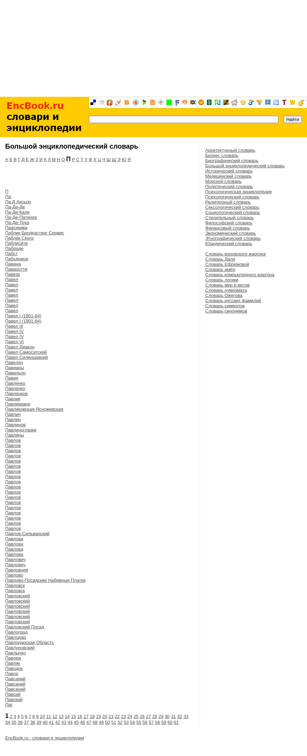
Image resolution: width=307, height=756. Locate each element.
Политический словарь (229, 186)
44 (70, 722)
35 (13, 722)
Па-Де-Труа (17, 222)
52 (120, 722)
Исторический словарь (228, 171)
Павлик (12, 398)
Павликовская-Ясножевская (34, 409)
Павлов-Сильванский (27, 533)
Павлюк (13, 658)
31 (173, 716)
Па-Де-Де (15, 206)
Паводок (14, 668)
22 (117, 716)
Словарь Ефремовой (227, 264)
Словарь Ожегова (223, 295)
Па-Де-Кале (17, 212)
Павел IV (14, 331)
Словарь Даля (220, 259)
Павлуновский (19, 647)
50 (107, 722)
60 (169, 722)
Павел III (14, 326)
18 (92, 716)
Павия (11, 378)
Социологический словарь (232, 212)
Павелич (14, 362)
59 (163, 722)
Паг (8, 704)
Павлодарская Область (29, 642)
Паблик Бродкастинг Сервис (34, 232)
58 (157, 722)
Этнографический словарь (233, 238)
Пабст (11, 253)
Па (8, 196)
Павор (11, 673)
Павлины (14, 435)
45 (76, 722)
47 (88, 722)
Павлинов (15, 424)
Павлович (15, 559)
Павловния (16, 569)
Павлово (14, 575)
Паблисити (16, 243)
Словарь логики (221, 279)
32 (179, 716)
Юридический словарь (228, 243)
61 (176, 722)
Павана (13, 264)
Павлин (13, 414)
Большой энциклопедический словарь (245, 165)
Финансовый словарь (227, 228)
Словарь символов (225, 305)
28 (154, 716)
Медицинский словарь (228, 176)
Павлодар (15, 637)
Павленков (16, 393)
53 (126, 722)
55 (138, 722)
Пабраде (14, 248)
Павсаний (15, 678)
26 (142, 716)
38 (32, 722)
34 (7, 722)
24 (129, 716)
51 (113, 722)
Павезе (12, 274)
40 (45, 722)
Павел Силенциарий (26, 357)
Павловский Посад (24, 626)
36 (20, 722)
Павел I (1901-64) (23, 315)
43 (63, 722)
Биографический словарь (231, 160)
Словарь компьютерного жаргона (239, 274)
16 (79, 716)
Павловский (17, 595)
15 (73, 716)
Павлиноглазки (20, 429)
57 (151, 722)
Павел (11, 279)
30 (167, 716)
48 (94, 722)
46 (82, 722)
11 (48, 716)
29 (160, 716)
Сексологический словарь (232, 207)
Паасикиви (16, 227)
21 (111, 716)
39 (38, 722)
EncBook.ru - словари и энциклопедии (44, 737)
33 (186, 716)
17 (85, 716)
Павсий (12, 694)
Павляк (12, 663)
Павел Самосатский (26, 352)
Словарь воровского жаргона (235, 253)
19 (98, 716)
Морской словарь (223, 181)
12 (54, 716)
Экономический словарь (230, 233)
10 (42, 716)
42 (57, 722)
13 (61, 716)
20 (104, 716)
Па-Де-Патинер (21, 217)
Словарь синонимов (226, 311)
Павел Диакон (19, 346)
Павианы (14, 367)
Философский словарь (228, 222)
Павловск (15, 585)
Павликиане (17, 404)
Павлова (14, 538)
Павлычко (15, 652)
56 (144, 722)
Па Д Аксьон (18, 201)
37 (26, 722)
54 (132, 722)
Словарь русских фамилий (233, 300)
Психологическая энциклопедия (238, 191)
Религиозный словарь (228, 202)
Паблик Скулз (19, 238)
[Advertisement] (153, 48)
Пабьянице (16, 258)
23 (123, 716)
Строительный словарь (229, 217)
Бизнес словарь (221, 155)
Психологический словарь (232, 196)
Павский (13, 699)
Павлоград (16, 632)
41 (51, 722)
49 (101, 722)
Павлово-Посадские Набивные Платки (45, 580)
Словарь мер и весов (227, 285)
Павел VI (14, 341)
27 (148, 716)
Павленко (15, 383)
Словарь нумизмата (226, 290)
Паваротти (16, 269)
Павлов (13, 440)
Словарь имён (220, 269)
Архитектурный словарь (230, 150)
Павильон (15, 372)
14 (67, 716)
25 (135, 716)
